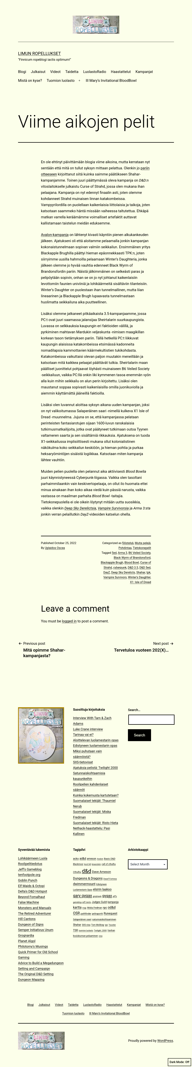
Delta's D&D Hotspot (32, 891)
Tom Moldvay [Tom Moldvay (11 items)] (97, 925)
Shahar (140, 572)
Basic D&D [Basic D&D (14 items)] (109, 858)
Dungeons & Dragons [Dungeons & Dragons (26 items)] (88, 878)
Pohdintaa (125, 548)
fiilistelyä (128, 543)
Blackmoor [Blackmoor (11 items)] (78, 864)
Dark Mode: (179, 1062)
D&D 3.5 (133, 567)
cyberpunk (119, 567)
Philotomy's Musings (33, 946)
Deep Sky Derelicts (123, 572)
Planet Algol (26, 941)
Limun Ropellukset (39, 53)
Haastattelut (121, 72)
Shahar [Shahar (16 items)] (77, 924)
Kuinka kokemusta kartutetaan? (96, 795)
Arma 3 (122, 552)
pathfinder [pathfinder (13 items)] (86, 913)
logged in (69, 621)
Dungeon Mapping (31, 979)
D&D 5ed (144, 567)
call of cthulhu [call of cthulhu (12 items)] (109, 864)
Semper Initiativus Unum (35, 930)
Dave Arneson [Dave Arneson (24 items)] (101, 872)
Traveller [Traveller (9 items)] (112, 925)
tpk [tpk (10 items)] (106, 925)
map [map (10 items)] (84, 908)
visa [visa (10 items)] (100, 936)
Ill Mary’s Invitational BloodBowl (111, 80)
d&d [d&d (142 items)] (86, 871)
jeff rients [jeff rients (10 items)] (86, 902)
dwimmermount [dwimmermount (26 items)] (84, 884)
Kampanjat (144, 72)
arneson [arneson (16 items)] (91, 858)
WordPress (165, 1041)
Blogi (22, 72)
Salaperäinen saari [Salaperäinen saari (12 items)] (82, 919)
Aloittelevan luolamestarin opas (96, 740)
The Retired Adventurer (34, 913)
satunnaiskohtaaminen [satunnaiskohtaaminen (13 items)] (104, 919)
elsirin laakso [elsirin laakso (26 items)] (102, 889)
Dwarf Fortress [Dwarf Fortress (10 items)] (110, 879)
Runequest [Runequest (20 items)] (110, 913)
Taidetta (71, 72)
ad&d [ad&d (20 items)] (83, 858)
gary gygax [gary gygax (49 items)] (82, 895)
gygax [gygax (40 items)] (107, 896)
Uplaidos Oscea (55, 548)
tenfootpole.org (29, 875)
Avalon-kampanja (55, 235)
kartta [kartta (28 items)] (77, 907)
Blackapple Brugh (112, 562)
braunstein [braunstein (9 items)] (96, 864)
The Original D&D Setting (35, 974)
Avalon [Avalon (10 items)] (100, 859)
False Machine (28, 902)
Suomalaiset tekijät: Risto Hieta (95, 823)
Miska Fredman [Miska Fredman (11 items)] (94, 907)
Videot (55, 72)
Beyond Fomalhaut (31, 897)
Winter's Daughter (139, 577)
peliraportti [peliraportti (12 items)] (97, 913)
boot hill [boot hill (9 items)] (87, 864)
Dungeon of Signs (30, 924)
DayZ (106, 572)
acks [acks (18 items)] (76, 858)
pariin (145, 168)
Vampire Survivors (115, 577)
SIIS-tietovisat (83, 762)
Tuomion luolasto (61, 80)
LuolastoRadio (94, 72)
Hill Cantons (27, 919)
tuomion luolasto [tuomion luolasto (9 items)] (86, 930)
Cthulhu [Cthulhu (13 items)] (77, 872)
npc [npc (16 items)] (105, 907)
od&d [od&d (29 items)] (112, 907)
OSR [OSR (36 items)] (76, 913)
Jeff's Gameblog (30, 869)
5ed (114, 552)
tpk (148, 572)
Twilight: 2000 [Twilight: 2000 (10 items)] (100, 930)
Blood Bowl (132, 562)
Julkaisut (38, 72)
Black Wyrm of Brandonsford (132, 557)
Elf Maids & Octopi (31, 886)
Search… (134, 710)
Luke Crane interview (88, 729)
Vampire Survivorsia (113, 508)
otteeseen (49, 174)
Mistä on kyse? (30, 80)
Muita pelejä (142, 543)
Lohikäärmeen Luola (32, 858)
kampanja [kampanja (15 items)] (113, 902)
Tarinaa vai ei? (83, 734)
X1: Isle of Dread (140, 582)
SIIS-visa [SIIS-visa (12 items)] (86, 924)
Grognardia (26, 935)
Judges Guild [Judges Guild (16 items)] (99, 902)
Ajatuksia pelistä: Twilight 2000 (95, 768)
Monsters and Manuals (34, 908)
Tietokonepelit (142, 548)
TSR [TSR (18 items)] (75, 930)
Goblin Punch (27, 880)
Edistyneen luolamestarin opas (95, 745)
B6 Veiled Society (139, 552)
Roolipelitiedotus (30, 864)
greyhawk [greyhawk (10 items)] (97, 896)
